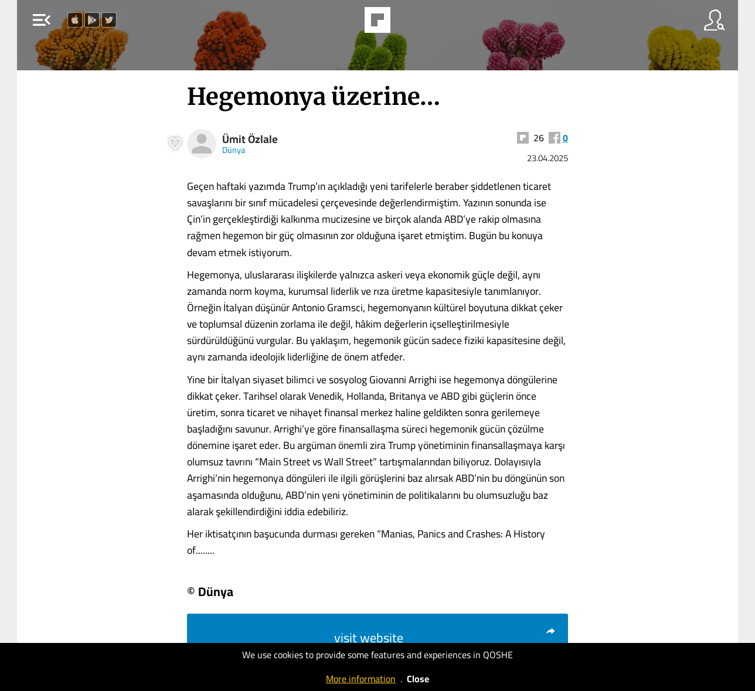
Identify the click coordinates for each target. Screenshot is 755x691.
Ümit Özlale (250, 139)
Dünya (233, 150)
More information (361, 678)
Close (418, 678)
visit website (445, 637)
